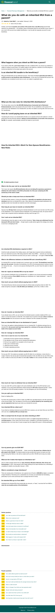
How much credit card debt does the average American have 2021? (21, 581)
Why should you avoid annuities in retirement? (16, 534)
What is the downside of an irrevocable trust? (16, 529)
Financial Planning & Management (15, 11)
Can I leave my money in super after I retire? (16, 539)
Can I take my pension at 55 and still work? (15, 515)
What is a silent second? (11, 584)
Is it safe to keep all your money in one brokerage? (17, 531)
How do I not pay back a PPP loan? (14, 579)
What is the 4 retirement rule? (12, 518)
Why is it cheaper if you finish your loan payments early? (19, 587)
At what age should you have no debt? (14, 523)
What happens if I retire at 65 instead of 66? (16, 537)
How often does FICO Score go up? (14, 595)
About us (23, 610)
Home (3, 11)
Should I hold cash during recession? (14, 590)
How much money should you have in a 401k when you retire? (20, 576)
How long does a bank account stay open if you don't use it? (19, 598)
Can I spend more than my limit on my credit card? (17, 592)
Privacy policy (30, 610)
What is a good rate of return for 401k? (14, 520)
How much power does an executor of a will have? (17, 526)
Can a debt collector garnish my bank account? (16, 573)
